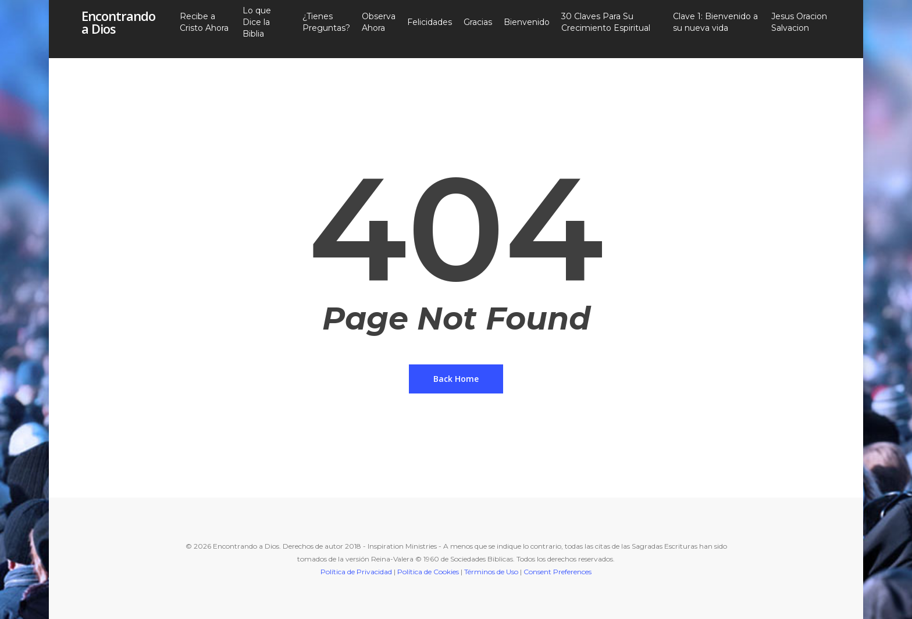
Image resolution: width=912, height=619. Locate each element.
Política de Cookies (428, 571)
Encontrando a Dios (118, 29)
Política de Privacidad (356, 571)
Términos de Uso (491, 571)
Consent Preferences (557, 571)
